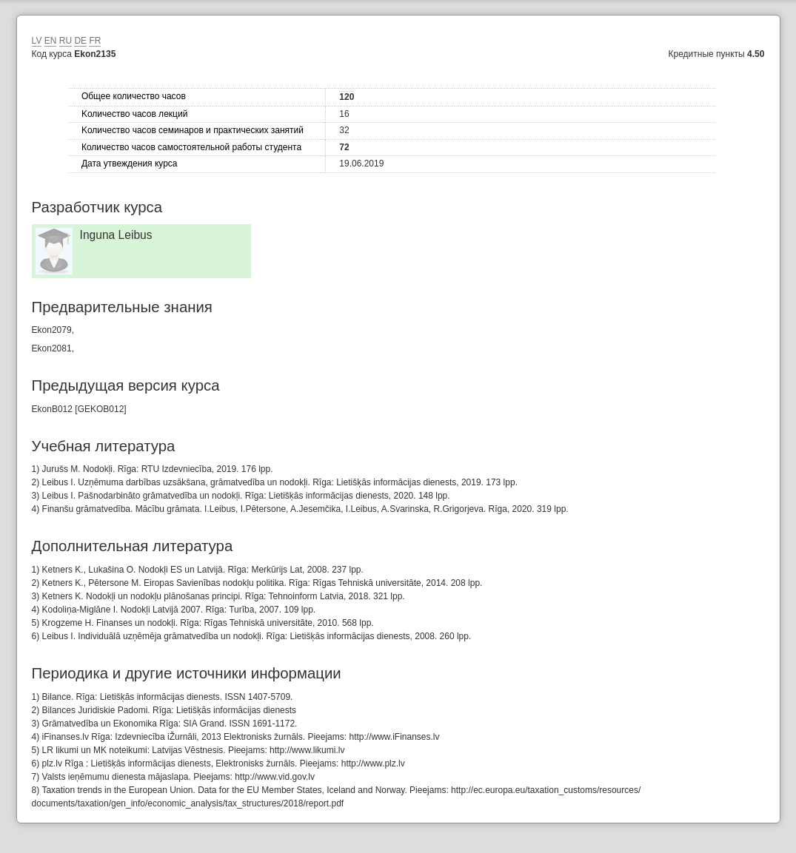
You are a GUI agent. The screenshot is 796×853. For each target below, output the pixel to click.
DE (80, 41)
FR (95, 41)
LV (37, 41)
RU (65, 41)
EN (50, 41)
